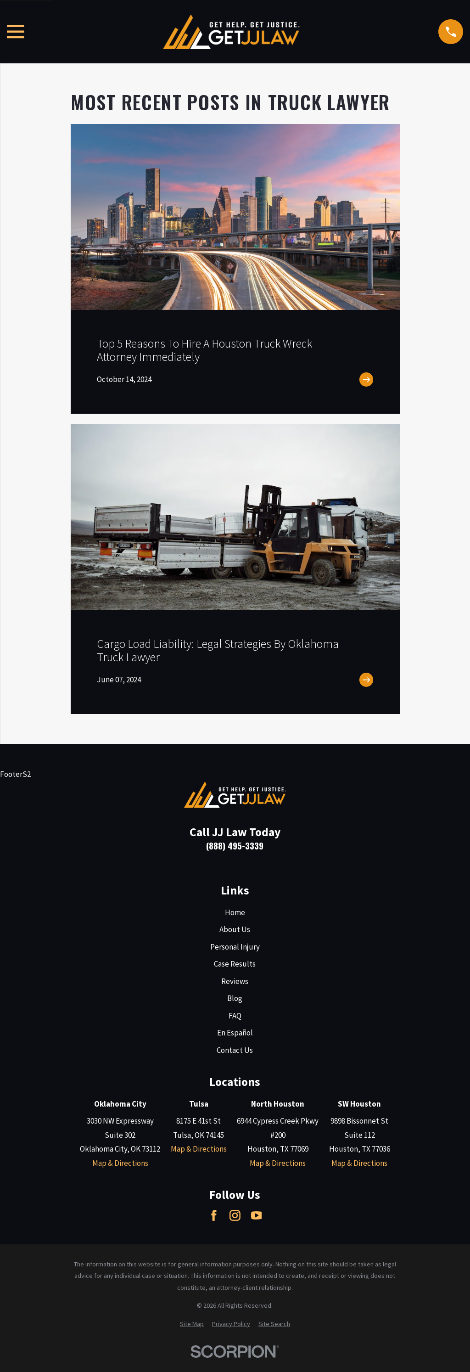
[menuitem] (192, 1324)
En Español (235, 1033)
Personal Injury (235, 947)
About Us (234, 929)
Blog (234, 998)
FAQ (235, 1016)
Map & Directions (120, 1163)
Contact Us (235, 1050)
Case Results (235, 964)
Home (235, 912)
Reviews (234, 981)
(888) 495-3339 (234, 845)
